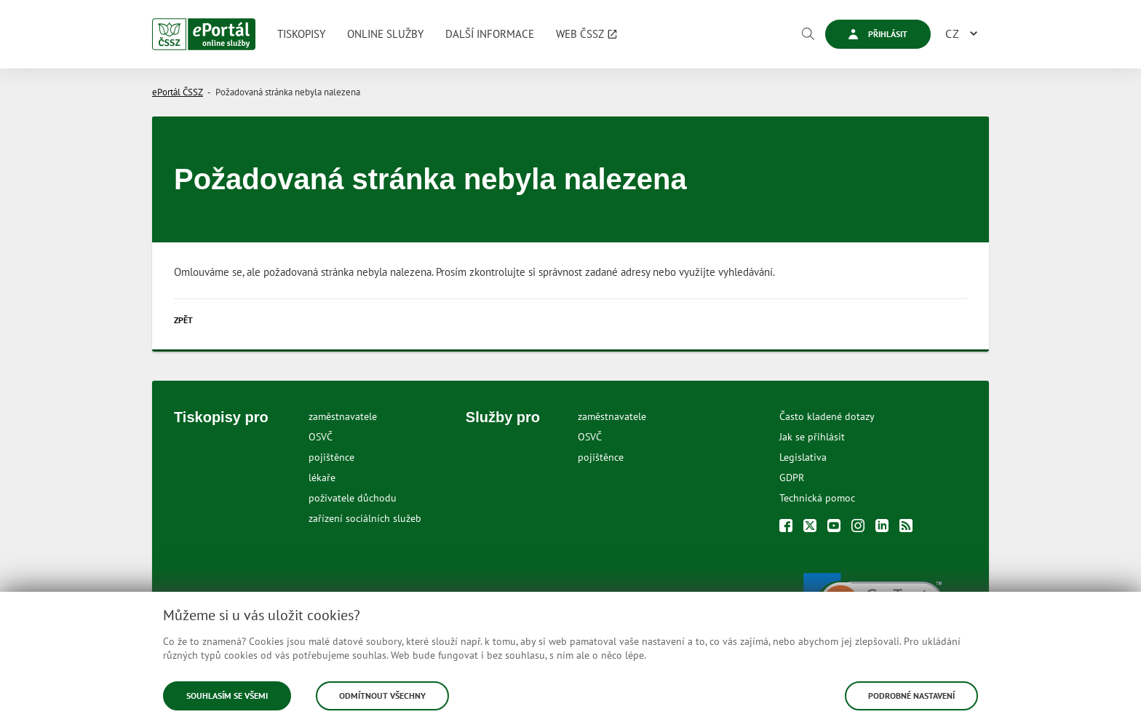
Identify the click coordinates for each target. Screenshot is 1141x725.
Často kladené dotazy (827, 416)
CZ (952, 33)
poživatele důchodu (353, 497)
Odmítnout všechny (382, 695)
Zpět (183, 319)
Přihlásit (877, 33)
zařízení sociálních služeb (365, 518)
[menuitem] (301, 34)
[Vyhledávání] (807, 34)
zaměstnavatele (343, 416)
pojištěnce (331, 457)
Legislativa (803, 457)
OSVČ (321, 436)
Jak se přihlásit (812, 436)
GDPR (791, 477)
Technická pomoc (817, 497)
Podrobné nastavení (911, 695)
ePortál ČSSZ (177, 92)
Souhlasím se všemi (227, 695)
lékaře (322, 477)
